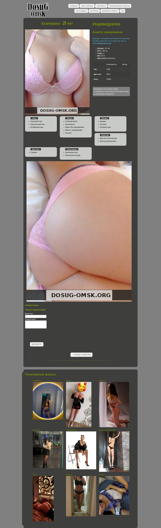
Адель (68, 381)
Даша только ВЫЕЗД (107, 430)
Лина (35, 475)
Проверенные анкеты (120, 6)
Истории (94, 11)
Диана (101, 381)
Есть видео (81, 11)
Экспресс (101, 6)
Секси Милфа (71, 430)
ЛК (122, 11)
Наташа (69, 475)
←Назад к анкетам (81, 355)
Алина (101, 475)
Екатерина (37, 381)
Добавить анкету (110, 11)
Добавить (37, 344)
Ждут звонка (87, 6)
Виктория (36, 430)
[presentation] (40, 336)
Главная (73, 6)
